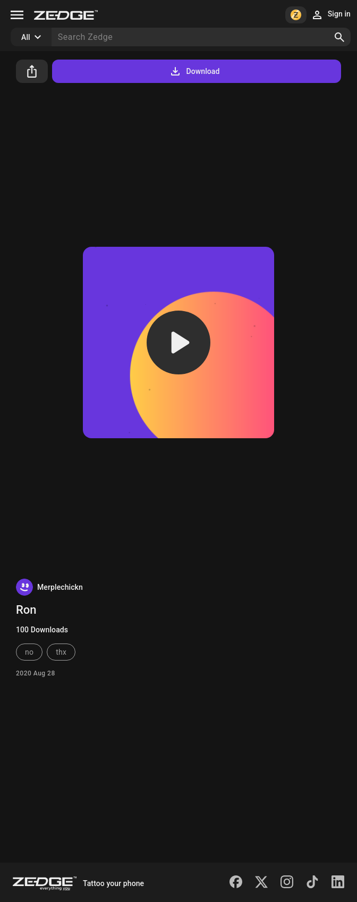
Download (194, 71)
